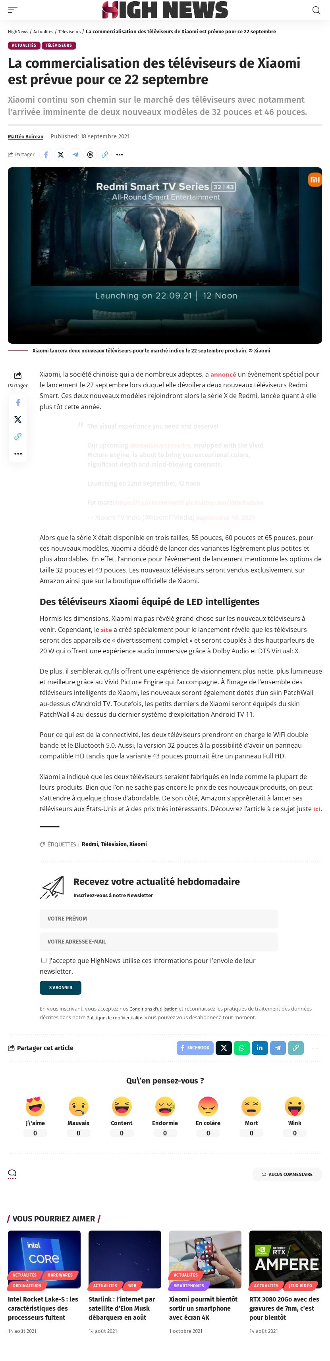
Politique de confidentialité (118, 1020)
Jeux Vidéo (300, 1291)
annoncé (225, 375)
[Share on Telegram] (75, 156)
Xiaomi (138, 845)
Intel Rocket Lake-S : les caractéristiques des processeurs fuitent (43, 1314)
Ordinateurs (27, 1291)
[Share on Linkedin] (255, 1052)
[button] (14, 10)
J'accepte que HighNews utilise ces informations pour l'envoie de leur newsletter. (148, 967)
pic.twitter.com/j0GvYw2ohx (230, 503)
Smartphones (189, 1291)
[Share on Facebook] (46, 156)
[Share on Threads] (90, 156)
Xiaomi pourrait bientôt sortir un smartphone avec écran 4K (203, 1314)
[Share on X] (61, 156)
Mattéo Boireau (29, 138)
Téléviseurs (78, 31)
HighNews (19, 31)
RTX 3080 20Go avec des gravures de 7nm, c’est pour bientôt (284, 1314)
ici (316, 810)
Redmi (90, 845)
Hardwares (60, 1280)
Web (132, 1291)
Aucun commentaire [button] (279, 1181)
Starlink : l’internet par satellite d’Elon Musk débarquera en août (122, 1314)
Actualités (48, 31)
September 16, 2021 (226, 518)
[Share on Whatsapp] (237, 1052)
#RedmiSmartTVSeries (162, 446)
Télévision (114, 845)
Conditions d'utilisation (156, 1011)
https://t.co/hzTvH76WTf (151, 503)
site (106, 630)
